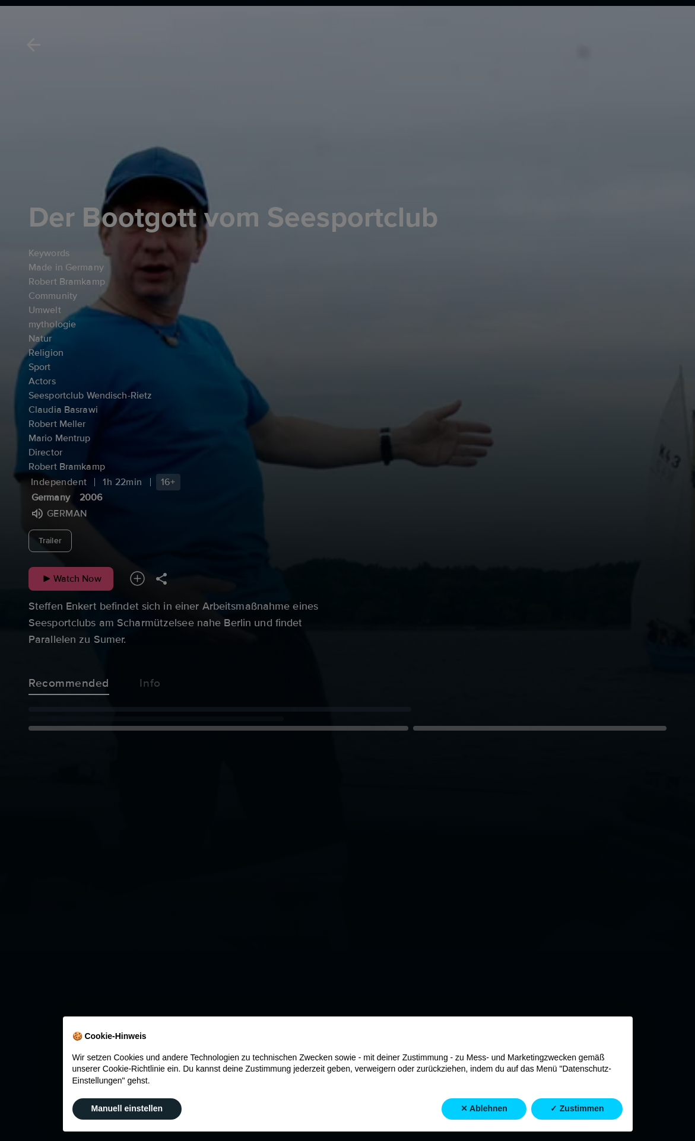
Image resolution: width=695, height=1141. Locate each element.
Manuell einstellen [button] (127, 1108)
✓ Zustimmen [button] (577, 1108)
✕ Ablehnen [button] (484, 1108)
